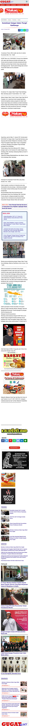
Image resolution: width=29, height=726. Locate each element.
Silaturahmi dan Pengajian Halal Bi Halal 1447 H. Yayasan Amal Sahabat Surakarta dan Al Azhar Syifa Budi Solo (11, 690)
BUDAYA (3, 5)
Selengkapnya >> (6, 685)
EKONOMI (13, 5)
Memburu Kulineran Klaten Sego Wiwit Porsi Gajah (12, 547)
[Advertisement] (14, 711)
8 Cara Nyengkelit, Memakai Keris (11, 673)
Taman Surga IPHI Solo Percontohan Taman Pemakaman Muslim (14, 606)
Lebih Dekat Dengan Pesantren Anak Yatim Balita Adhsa (13, 654)
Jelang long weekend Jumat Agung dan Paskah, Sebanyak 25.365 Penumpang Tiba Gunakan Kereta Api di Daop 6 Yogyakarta (14, 557)
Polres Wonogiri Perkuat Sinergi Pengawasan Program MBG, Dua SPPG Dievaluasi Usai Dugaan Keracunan (14, 237)
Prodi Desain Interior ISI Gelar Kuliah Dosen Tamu (12, 560)
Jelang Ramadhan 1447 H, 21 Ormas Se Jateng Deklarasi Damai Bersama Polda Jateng (12, 218)
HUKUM (8, 5)
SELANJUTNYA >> (14, 447)
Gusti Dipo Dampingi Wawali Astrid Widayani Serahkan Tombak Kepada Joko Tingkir (18, 538)
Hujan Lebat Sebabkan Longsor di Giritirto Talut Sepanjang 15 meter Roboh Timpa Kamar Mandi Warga (14, 224)
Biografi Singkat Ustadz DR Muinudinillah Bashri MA (13, 632)
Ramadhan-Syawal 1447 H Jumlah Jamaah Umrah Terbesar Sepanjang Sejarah (18, 512)
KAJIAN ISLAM (20, 5)
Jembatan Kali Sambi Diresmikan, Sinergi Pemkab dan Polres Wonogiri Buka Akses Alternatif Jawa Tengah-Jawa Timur (13, 230)
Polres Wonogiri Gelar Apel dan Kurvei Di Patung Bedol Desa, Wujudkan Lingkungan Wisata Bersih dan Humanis (14, 206)
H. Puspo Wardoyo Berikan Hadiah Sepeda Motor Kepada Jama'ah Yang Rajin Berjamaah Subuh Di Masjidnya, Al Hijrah (14, 584)
